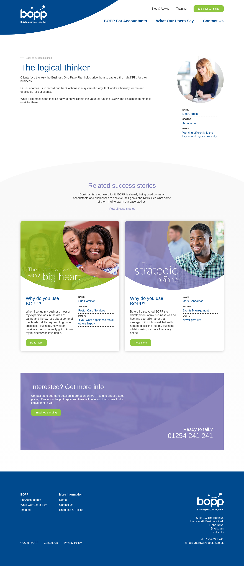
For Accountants (30, 499)
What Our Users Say (175, 21)
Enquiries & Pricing (208, 8)
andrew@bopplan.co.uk (209, 542)
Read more (36, 342)
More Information (71, 494)
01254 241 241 (190, 435)
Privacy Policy (73, 542)
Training (181, 8)
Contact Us (213, 21)
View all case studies (122, 208)
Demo (63, 499)
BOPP (24, 494)
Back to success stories (39, 57)
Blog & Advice (160, 8)
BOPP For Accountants (125, 21)
